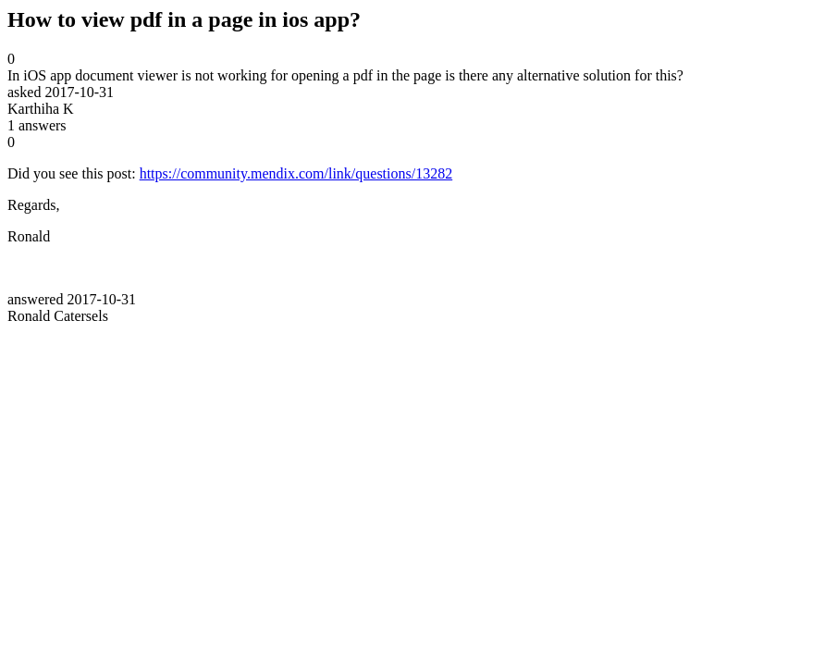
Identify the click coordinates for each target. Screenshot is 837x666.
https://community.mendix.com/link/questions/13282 (296, 173)
